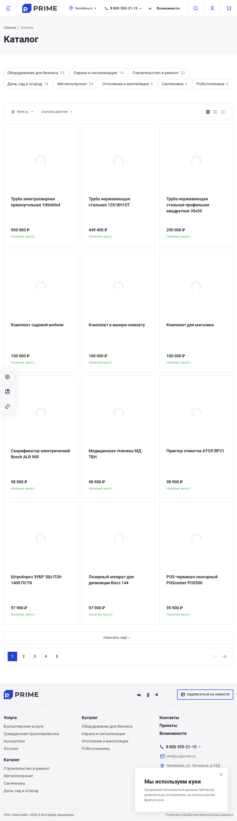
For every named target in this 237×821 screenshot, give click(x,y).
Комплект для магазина (190, 324)
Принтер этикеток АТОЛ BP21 (195, 450)
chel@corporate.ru (181, 756)
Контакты (169, 717)
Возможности (168, 8)
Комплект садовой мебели (37, 324)
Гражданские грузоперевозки (31, 733)
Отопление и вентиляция (127, 84)
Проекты (168, 725)
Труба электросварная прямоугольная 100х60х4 (35, 201)
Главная (10, 27)
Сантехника (174, 84)
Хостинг (11, 748)
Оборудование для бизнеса (36, 72)
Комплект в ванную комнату (117, 324)
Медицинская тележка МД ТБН (115, 453)
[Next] (224, 656)
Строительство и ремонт (159, 72)
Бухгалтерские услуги (24, 726)
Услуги (10, 717)
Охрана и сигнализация (99, 72)
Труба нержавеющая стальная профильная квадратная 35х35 (187, 204)
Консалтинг (14, 741)
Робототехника (212, 84)
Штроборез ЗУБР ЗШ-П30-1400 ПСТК (36, 579)
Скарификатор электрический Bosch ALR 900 (40, 453)
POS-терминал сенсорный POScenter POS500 (192, 579)
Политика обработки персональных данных (199, 815)
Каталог (90, 717)
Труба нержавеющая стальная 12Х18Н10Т (109, 201)
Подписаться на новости (205, 694)
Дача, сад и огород (27, 84)
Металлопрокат (75, 84)
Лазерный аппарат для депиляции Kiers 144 (111, 579)
